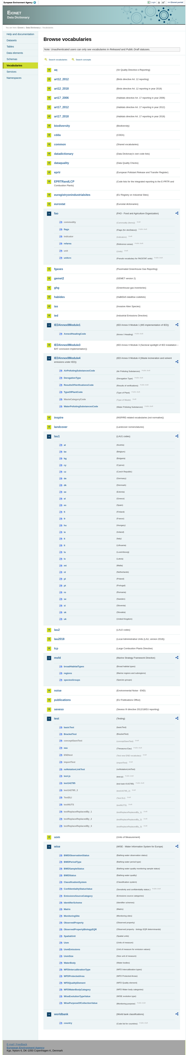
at (65, 445)
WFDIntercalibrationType (77, 969)
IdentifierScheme (73, 902)
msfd (57, 657)
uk (65, 619)
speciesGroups (72, 680)
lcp (56, 648)
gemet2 (59, 278)
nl (65, 572)
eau (66, 748)
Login (153, 2)
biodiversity (62, 125)
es (65, 505)
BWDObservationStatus (76, 855)
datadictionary (63, 153)
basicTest (69, 727)
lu (65, 552)
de (65, 478)
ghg (56, 287)
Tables (10, 46)
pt (65, 585)
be (65, 451)
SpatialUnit (70, 936)
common (60, 144)
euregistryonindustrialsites (72, 194)
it (64, 538)
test (56, 718)
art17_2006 (61, 97)
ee (65, 492)
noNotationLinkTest (74, 769)
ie (65, 532)
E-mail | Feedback (17, 1044)
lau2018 (59, 639)
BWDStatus (70, 875)
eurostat (59, 204)
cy (65, 465)
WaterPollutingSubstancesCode (81, 406)
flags (66, 229)
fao (56, 213)
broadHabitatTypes (74, 666)
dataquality (61, 162)
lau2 (57, 629)
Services (11, 71)
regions (68, 673)
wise (57, 846)
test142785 (69, 783)
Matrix (67, 909)
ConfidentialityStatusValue (78, 889)
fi (64, 512)
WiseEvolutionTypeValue (77, 996)
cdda (57, 135)
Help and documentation (20, 34)
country (68, 1023)
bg (65, 458)
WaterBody (70, 963)
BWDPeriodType (72, 862)
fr (64, 518)
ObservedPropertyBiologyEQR (80, 929)
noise (57, 690)
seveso (59, 709)
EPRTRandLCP (64, 181)
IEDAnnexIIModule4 (67, 358)
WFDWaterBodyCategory (77, 989)
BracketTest (70, 734)
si (65, 605)
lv (65, 559)
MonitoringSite (72, 916)
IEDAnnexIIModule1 (67, 324)
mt (65, 565)
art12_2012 (61, 79)
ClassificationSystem (75, 882)
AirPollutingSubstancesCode (79, 370)
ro (65, 592)
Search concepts (83, 60)
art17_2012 (61, 107)
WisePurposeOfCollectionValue (80, 1003)
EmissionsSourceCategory (78, 896)
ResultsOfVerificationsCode (79, 385)
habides (59, 296)
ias (56, 306)
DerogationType (72, 378)
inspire (58, 417)
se (65, 599)
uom (57, 837)
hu (65, 525)
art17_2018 (61, 116)
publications (62, 699)
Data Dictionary (33, 28)
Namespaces (14, 77)
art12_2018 (61, 88)
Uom (66, 942)
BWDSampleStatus (74, 868)
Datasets (12, 40)
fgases (58, 269)
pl (65, 579)
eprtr (57, 172)
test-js (67, 776)
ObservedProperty (73, 922)
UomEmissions (72, 949)
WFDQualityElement (74, 983)
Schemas (12, 59)
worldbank (61, 1014)
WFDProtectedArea (74, 976)
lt (64, 545)
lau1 (57, 436)
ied (56, 315)
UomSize (68, 956)
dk (65, 485)
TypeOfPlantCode (73, 392)
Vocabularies (14, 65)
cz (65, 471)
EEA (21, 2)
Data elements (15, 53)
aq (55, 69)
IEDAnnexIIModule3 (67, 344)
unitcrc (67, 258)
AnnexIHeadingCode (75, 333)
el (65, 498)
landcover (60, 426)
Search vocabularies (58, 60)
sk (65, 612)
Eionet (20, 28)
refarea (67, 243)
